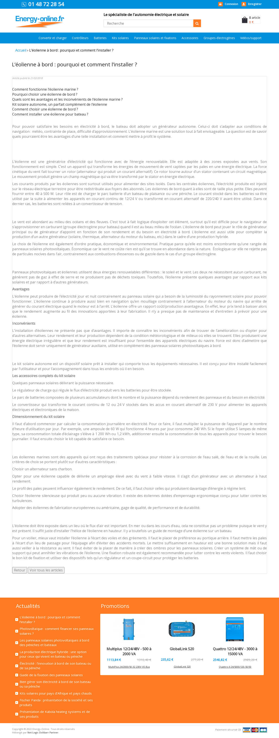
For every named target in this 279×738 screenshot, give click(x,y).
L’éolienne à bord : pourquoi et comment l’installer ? (50, 619)
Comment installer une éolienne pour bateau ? (50, 114)
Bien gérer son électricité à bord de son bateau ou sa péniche (55, 683)
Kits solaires (120, 38)
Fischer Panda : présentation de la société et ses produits (56, 702)
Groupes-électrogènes (219, 38)
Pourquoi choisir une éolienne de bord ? (44, 94)
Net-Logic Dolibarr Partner (42, 732)
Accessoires (190, 38)
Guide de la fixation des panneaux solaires (51, 675)
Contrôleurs (80, 38)
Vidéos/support (251, 38)
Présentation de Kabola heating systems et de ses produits (55, 713)
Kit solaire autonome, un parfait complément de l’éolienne (59, 104)
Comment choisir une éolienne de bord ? (45, 109)
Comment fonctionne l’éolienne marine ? (45, 89)
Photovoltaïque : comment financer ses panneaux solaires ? (57, 630)
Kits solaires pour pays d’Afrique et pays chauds (56, 693)
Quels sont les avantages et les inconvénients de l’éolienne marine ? (67, 99)
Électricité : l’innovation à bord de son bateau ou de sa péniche (55, 665)
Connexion (231, 4)
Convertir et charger (53, 38)
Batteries (100, 38)
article (254, 18)
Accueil (20, 50)
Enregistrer (255, 4)
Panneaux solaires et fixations (155, 38)
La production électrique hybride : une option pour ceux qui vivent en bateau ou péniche (53, 654)
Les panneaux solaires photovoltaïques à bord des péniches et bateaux (54, 642)
